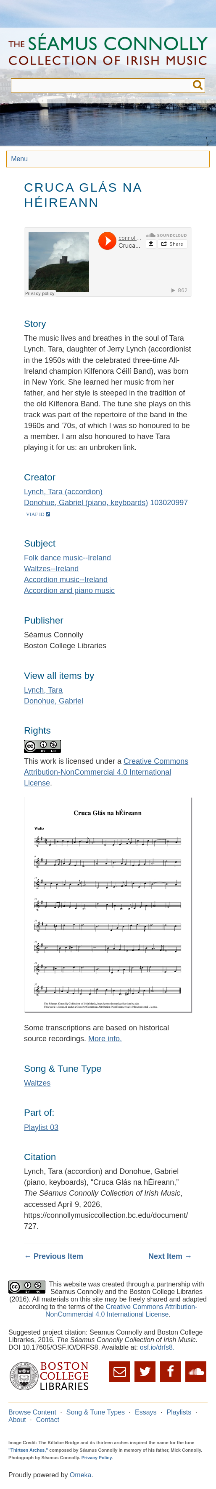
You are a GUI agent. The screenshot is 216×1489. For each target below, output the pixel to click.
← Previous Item (53, 1256)
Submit (197, 85)
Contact (47, 1419)
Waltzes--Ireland (51, 569)
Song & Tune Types (95, 1412)
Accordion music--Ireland (66, 579)
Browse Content (32, 1412)
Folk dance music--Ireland (67, 558)
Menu (19, 158)
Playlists (179, 1412)
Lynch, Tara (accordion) (63, 492)
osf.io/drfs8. (157, 1347)
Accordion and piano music (69, 590)
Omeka (81, 1475)
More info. (105, 1039)
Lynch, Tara (43, 690)
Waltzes (37, 1083)
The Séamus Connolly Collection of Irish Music (108, 53)
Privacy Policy (97, 1457)
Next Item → (170, 1256)
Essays (146, 1412)
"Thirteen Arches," (28, 1450)
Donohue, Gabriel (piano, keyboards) (86, 502)
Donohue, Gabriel (53, 701)
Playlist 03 (41, 1127)
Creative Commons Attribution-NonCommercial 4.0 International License (106, 772)
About (17, 1419)
